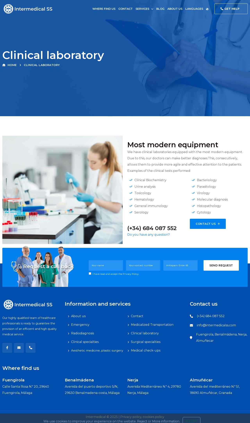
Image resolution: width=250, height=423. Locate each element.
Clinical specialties (85, 342)
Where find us (103, 9)
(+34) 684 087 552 (211, 316)
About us (174, 9)
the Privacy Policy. (128, 273)
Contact (125, 9)
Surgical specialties (145, 342)
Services (142, 9)
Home (9, 65)
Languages (197, 9)
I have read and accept (114, 273)
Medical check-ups (145, 350)
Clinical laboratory (145, 333)
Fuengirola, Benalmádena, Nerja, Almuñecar (221, 338)
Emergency (80, 325)
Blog (160, 9)
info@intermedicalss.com (216, 325)
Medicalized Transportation (152, 325)
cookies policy (153, 417)
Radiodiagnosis (82, 333)
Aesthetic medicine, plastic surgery (97, 350)
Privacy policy (130, 417)
